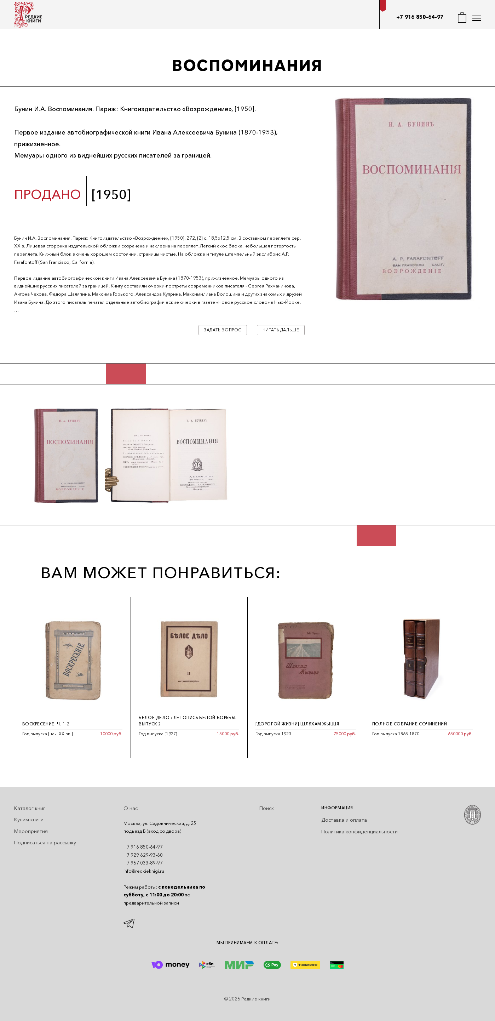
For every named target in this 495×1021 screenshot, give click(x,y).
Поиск (266, 808)
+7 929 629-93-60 (143, 855)
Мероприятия (31, 831)
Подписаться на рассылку (45, 842)
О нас (130, 808)
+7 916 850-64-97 (420, 17)
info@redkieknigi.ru (143, 871)
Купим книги (29, 819)
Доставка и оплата (344, 820)
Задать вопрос (223, 329)
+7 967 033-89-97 (143, 863)
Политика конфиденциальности (359, 831)
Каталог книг (29, 808)
